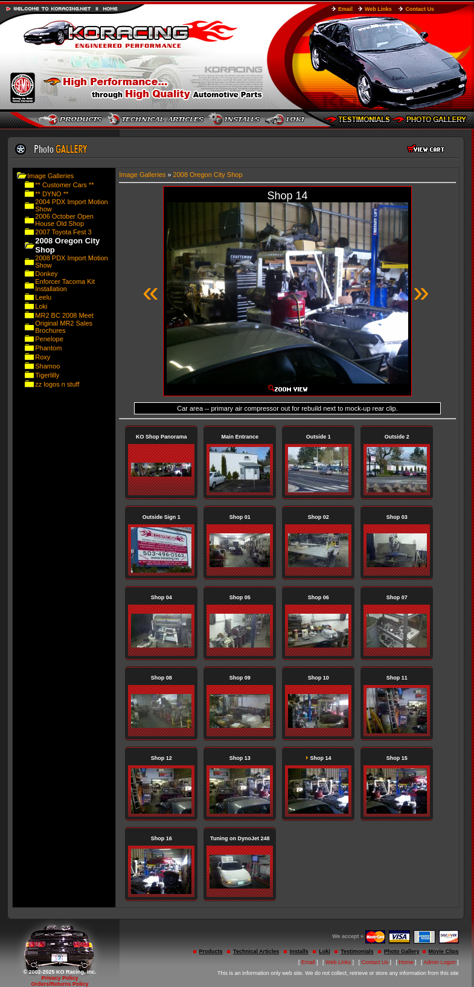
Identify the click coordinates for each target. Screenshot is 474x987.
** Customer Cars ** (64, 184)
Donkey (46, 273)
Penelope (49, 338)
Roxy (42, 357)
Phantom (48, 348)
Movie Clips (444, 951)
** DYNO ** (51, 194)
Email (345, 9)
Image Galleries (50, 175)
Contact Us (419, 9)
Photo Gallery (402, 951)
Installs (299, 951)
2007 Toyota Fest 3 (63, 232)
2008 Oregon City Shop (208, 174)
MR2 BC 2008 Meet (64, 315)
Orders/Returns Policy (59, 984)
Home (406, 962)
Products (211, 951)
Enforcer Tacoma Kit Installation (65, 285)
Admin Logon (440, 962)
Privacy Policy (59, 978)
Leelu (43, 297)
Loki (41, 306)
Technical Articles (256, 951)
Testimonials (357, 951)
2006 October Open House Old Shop (64, 220)
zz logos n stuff (57, 384)
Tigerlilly (47, 375)
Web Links (378, 9)
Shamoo (47, 366)
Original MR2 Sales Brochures (63, 327)
